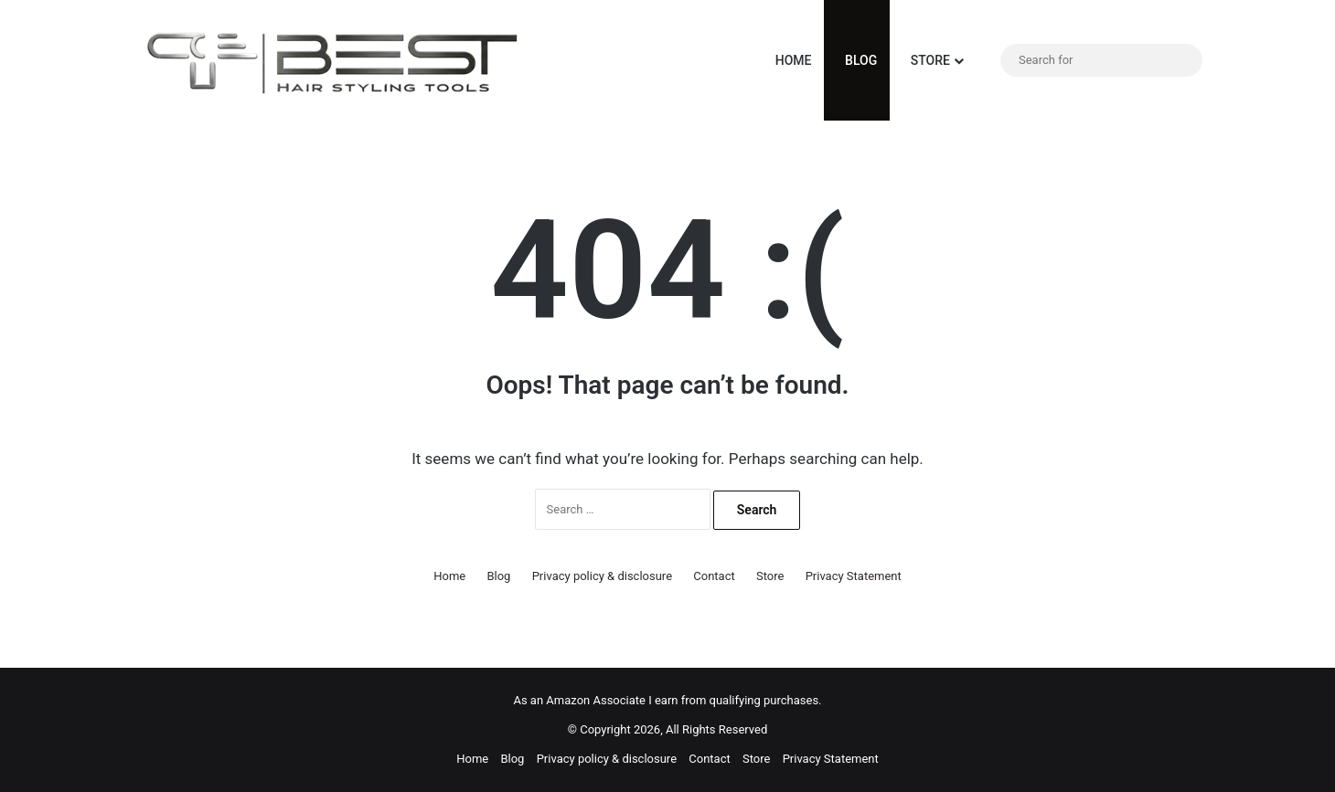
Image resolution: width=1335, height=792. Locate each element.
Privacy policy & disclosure (602, 576)
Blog (857, 60)
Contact (713, 576)
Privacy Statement (854, 576)
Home (789, 60)
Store (926, 60)
